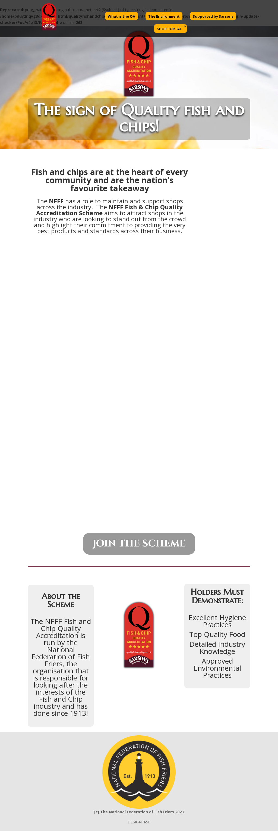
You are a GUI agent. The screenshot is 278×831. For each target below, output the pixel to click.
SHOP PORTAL (169, 28)
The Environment (164, 16)
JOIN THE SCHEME (139, 543)
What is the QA (121, 16)
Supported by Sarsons (213, 16)
